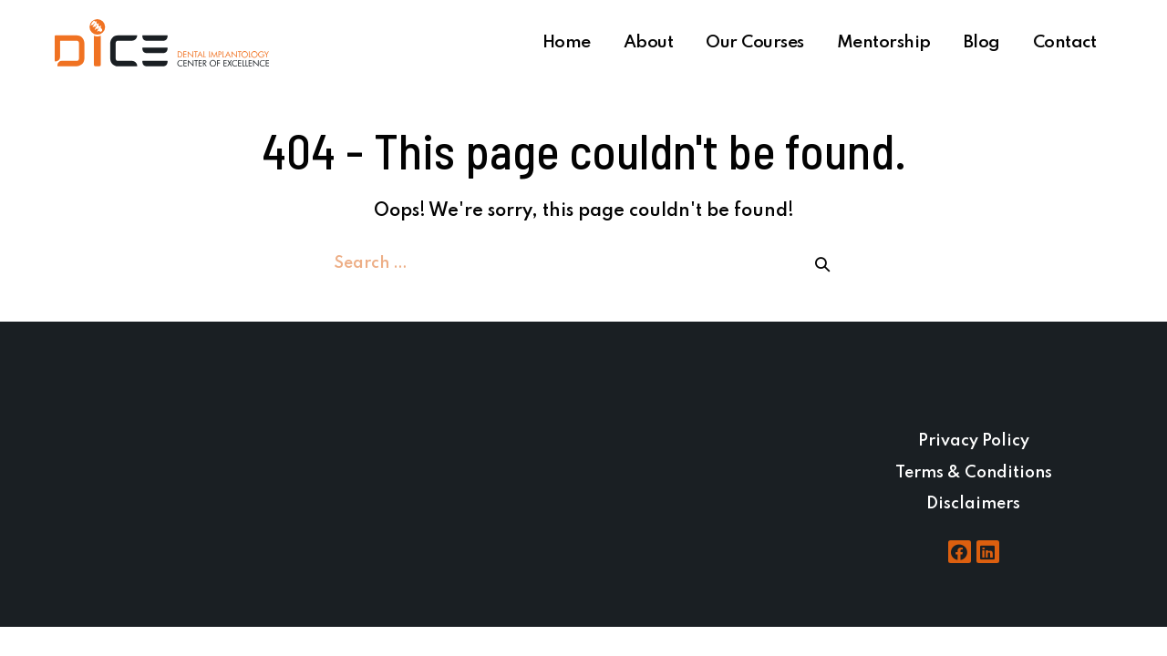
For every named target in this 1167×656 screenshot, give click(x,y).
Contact (1065, 42)
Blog (982, 42)
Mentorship (884, 42)
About (649, 42)
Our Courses (755, 42)
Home (566, 42)
